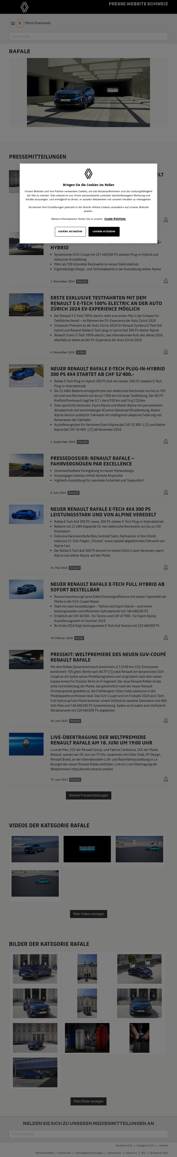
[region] (88, 203)
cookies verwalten (70, 231)
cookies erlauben (104, 231)
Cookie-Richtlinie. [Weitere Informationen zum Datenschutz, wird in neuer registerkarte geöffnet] (115, 219)
